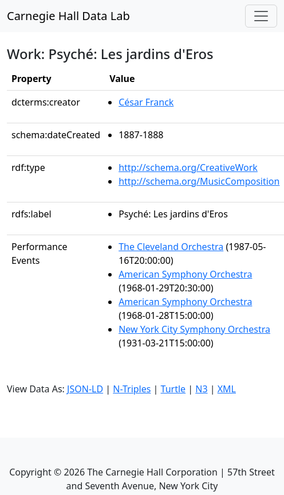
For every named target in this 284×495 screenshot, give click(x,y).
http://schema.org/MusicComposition (199, 181)
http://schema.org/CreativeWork (188, 167)
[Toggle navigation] (261, 16)
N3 (201, 389)
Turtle (173, 389)
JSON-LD (85, 389)
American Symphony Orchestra (185, 274)
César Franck (146, 102)
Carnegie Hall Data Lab (68, 16)
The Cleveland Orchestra (171, 246)
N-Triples (132, 389)
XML (227, 389)
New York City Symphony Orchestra (194, 329)
